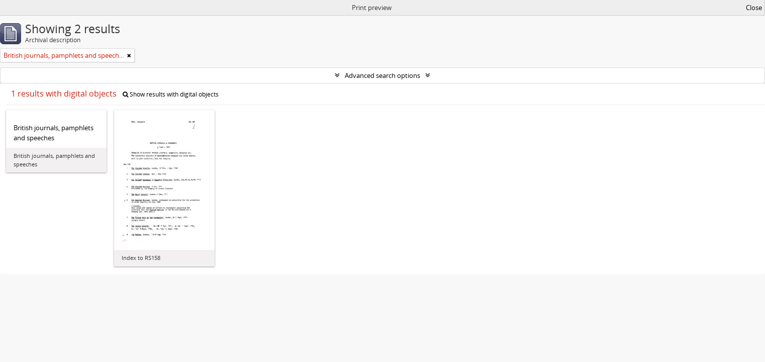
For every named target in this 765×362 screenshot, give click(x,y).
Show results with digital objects (171, 94)
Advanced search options (382, 75)
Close (754, 7)
